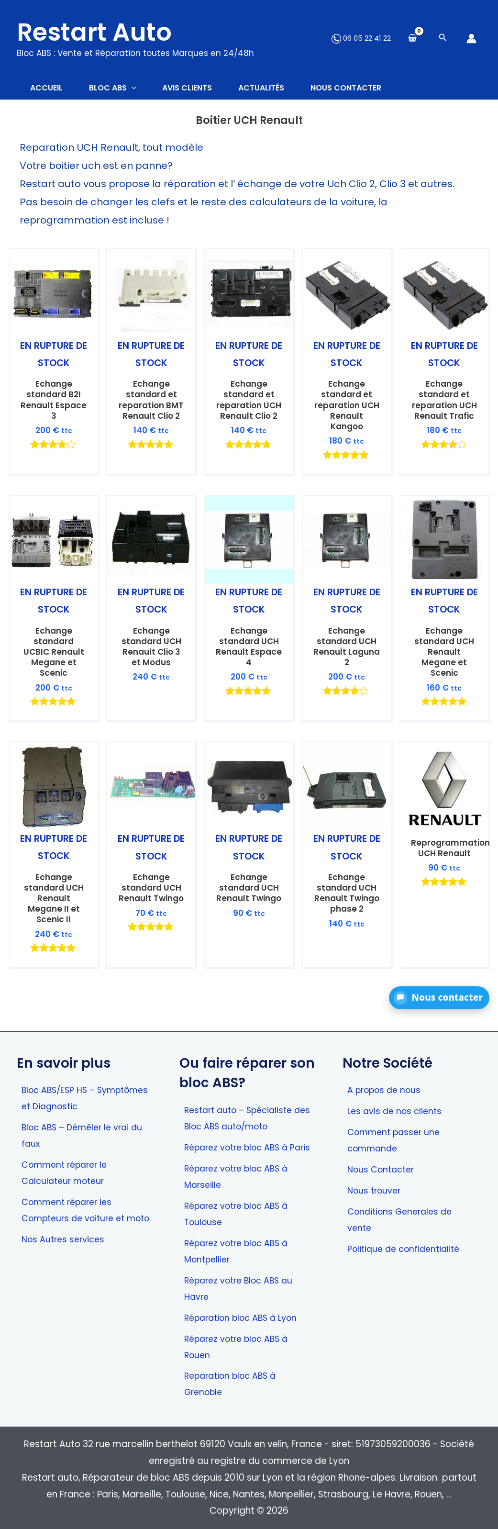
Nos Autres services (65, 1236)
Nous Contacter (382, 1148)
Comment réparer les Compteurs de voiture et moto (77, 1199)
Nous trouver (375, 1170)
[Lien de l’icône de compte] (471, 38)
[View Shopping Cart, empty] (412, 38)
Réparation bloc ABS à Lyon (245, 1315)
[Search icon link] (443, 39)
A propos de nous (386, 1067)
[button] (439, 997)
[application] (135, 88)
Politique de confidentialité (406, 1229)
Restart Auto (94, 32)
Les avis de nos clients (396, 1089)
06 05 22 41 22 (361, 38)
